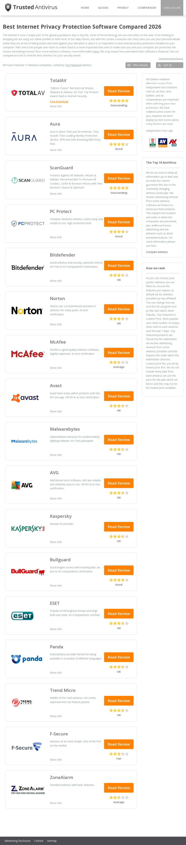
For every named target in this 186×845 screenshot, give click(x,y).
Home (85, 7)
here (96, 51)
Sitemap (52, 840)
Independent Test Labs (159, 130)
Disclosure (172, 7)
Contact (38, 840)
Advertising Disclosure (171, 59)
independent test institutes (161, 87)
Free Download (59, 101)
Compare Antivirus (157, 252)
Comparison (147, 7)
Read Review (119, 91)
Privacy (123, 7)
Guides (103, 7)
